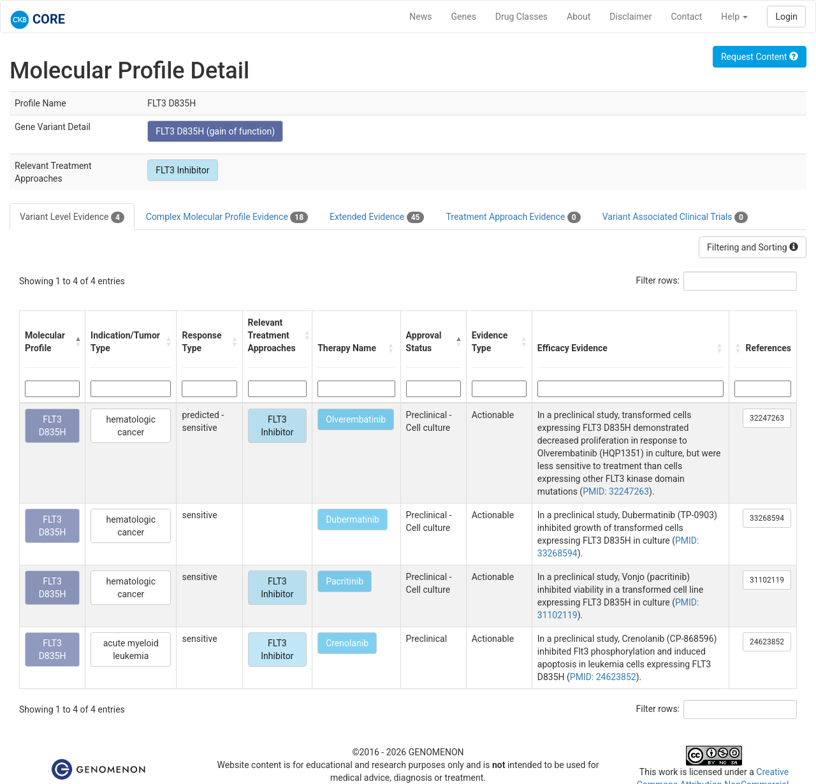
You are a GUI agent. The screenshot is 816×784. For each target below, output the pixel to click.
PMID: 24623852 (603, 677)
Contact (686, 16)
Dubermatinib (352, 519)
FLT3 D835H (52, 425)
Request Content (759, 57)
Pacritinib (344, 581)
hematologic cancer (131, 425)
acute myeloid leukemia (131, 649)
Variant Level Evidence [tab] (72, 217)
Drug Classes (521, 16)
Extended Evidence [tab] (377, 217)
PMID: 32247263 (616, 491)
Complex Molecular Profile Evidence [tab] (227, 217)
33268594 (767, 518)
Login (786, 16)
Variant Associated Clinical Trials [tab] (675, 217)
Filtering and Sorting (752, 247)
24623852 (767, 641)
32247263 (767, 418)
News (420, 16)
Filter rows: (658, 280)
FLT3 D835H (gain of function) (215, 131)
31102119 (767, 580)
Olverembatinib (356, 419)
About (578, 16)
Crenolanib (347, 643)
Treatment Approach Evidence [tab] (513, 217)
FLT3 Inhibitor (182, 170)
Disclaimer (630, 16)
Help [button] (734, 16)
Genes (463, 16)
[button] (77, 341)
